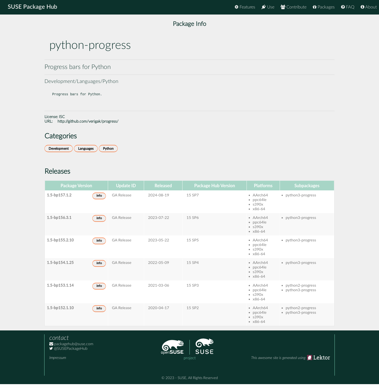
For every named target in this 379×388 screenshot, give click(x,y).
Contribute (293, 7)
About (369, 7)
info (99, 199)
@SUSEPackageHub (68, 352)
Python (108, 152)
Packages (324, 7)
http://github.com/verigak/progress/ (88, 125)
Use (268, 7)
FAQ (347, 7)
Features (245, 7)
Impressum (57, 362)
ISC (62, 121)
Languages (86, 152)
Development (59, 152)
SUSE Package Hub (33, 7)
